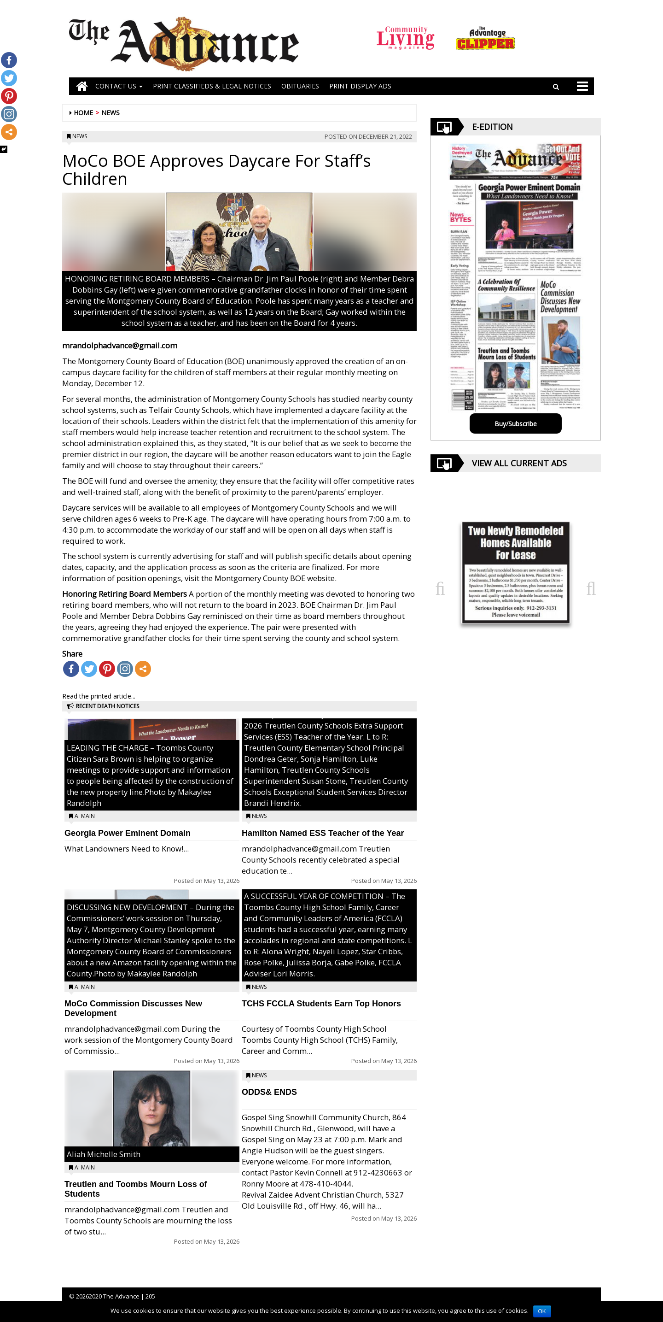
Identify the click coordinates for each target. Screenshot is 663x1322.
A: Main (85, 816)
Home (83, 112)
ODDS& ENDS (269, 1092)
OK (542, 1311)
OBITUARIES (300, 86)
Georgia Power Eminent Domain (127, 833)
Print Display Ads (360, 86)
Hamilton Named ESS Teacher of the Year (323, 833)
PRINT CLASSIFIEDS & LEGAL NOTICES (212, 86)
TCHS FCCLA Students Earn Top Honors (321, 1003)
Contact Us (119, 86)
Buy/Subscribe (515, 423)
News (110, 112)
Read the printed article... (98, 696)
